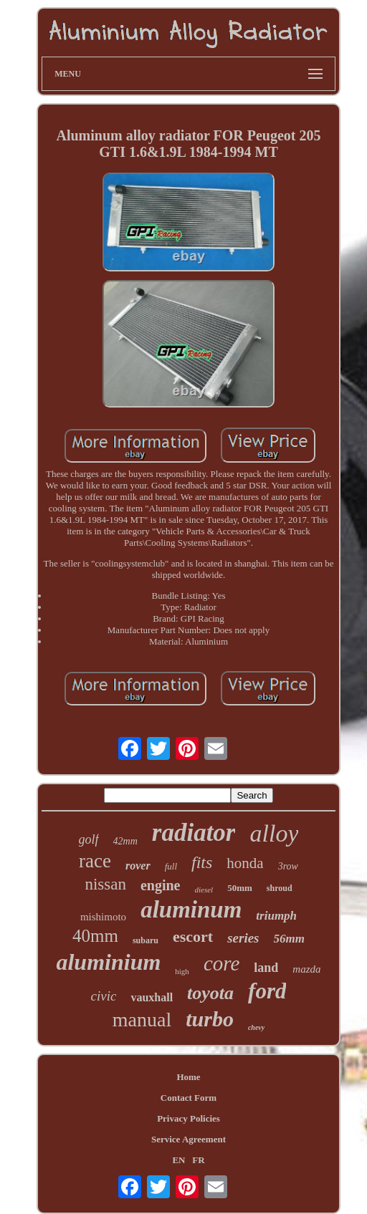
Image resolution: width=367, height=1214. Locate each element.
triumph (276, 915)
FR (198, 1160)
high (182, 971)
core (221, 963)
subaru (145, 940)
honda (245, 863)
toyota (210, 993)
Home (188, 1076)
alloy (273, 833)
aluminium (108, 962)
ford (267, 990)
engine (160, 885)
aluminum (191, 909)
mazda (306, 969)
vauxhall (151, 997)
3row (288, 866)
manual (142, 1019)
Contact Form (188, 1097)
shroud (279, 888)
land (266, 967)
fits (201, 862)
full (171, 866)
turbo (210, 1019)
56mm (289, 938)
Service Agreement (188, 1139)
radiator (194, 833)
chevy (256, 1027)
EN (178, 1160)
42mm (125, 841)
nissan (105, 884)
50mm (239, 887)
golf (89, 839)
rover (138, 865)
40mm (95, 935)
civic (104, 995)
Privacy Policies (188, 1118)
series (243, 937)
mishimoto (103, 916)
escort (193, 936)
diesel (203, 889)
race (95, 861)
